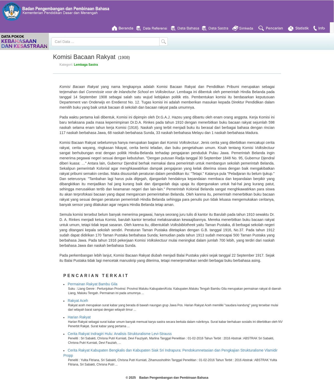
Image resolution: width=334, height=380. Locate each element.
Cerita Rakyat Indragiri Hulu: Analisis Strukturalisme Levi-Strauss (120, 334)
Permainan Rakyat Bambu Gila (92, 284)
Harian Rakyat (79, 317)
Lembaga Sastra (86, 64)
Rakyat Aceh (78, 301)
